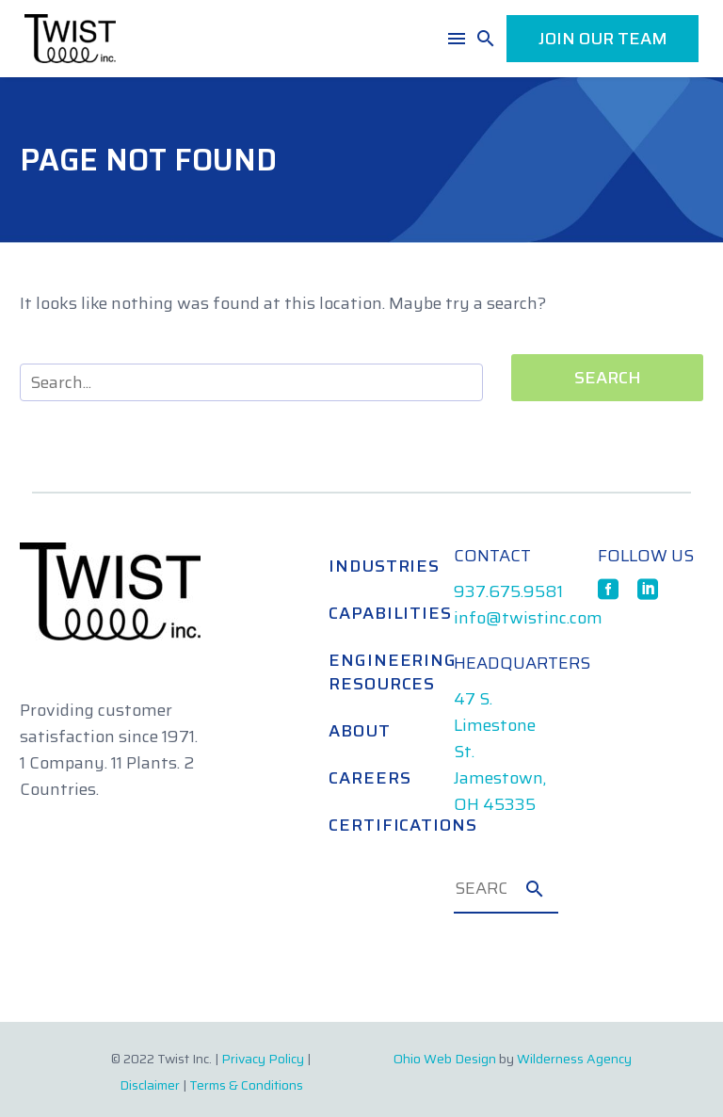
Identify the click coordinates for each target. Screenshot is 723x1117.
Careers (369, 778)
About (360, 731)
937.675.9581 (508, 591)
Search (607, 377)
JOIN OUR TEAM (602, 38)
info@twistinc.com (528, 618)
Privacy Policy (262, 1058)
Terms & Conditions (246, 1085)
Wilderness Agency (574, 1058)
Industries (371, 566)
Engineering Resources (371, 672)
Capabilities (371, 613)
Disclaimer (150, 1085)
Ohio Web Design (445, 1058)
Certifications (371, 825)
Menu (456, 38)
